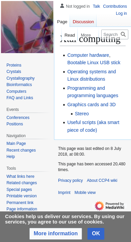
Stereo (82, 113)
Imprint (64, 192)
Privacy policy (70, 180)
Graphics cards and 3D (91, 104)
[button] (55, 234)
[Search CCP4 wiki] (114, 34)
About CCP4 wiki (102, 180)
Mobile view (85, 192)
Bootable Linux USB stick (93, 62)
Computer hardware (88, 55)
